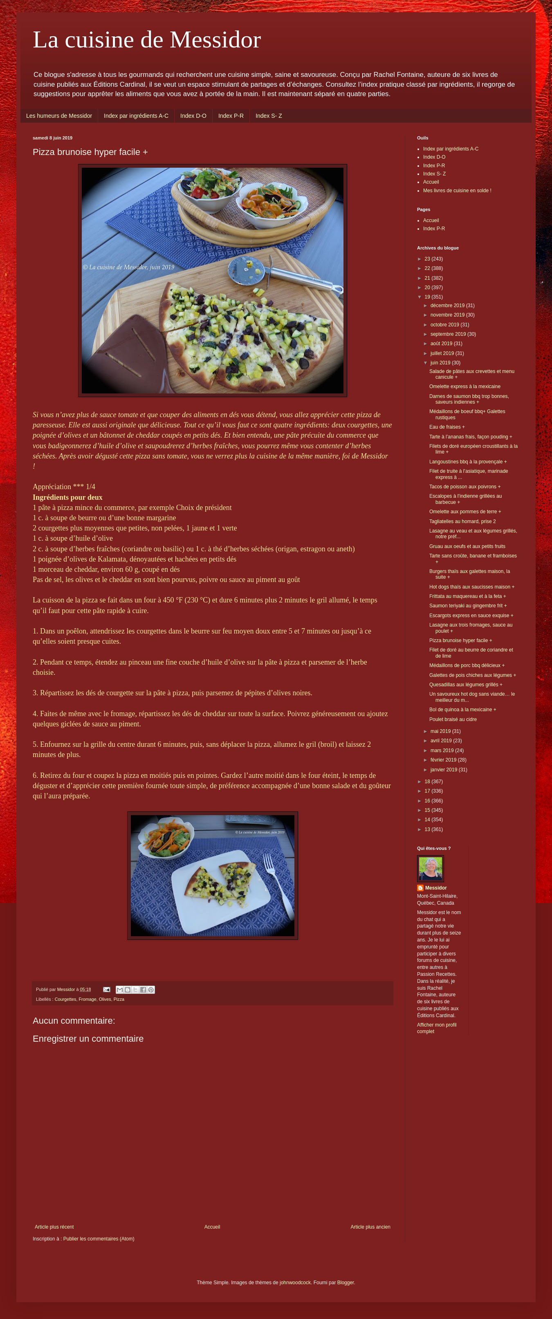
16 (428, 801)
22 (428, 268)
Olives (105, 999)
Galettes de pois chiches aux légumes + (472, 675)
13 (428, 829)
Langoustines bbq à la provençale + (468, 462)
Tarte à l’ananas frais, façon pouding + (470, 437)
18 (428, 781)
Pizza (119, 999)
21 (428, 278)
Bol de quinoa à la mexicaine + (462, 709)
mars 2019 (443, 750)
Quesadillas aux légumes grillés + (466, 685)
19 (428, 297)
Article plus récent (54, 1227)
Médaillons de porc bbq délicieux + (467, 665)
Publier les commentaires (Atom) (99, 1239)
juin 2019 (441, 363)
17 (428, 791)
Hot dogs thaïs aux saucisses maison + (471, 587)
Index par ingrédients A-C (136, 115)
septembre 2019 (449, 334)
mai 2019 (441, 731)
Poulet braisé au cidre (453, 719)
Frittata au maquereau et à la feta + (467, 596)
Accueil (212, 1227)
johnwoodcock (295, 1282)
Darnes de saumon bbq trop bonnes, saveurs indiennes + (469, 399)
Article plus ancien (370, 1227)
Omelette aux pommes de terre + (465, 512)
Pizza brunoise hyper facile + (460, 640)
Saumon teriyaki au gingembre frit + (468, 606)
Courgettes (65, 999)
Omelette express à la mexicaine (464, 386)
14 (428, 819)
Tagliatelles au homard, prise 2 (462, 521)
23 (428, 259)
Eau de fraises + (447, 427)
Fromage (87, 999)
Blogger (345, 1282)
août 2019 (442, 343)
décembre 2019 (448, 305)
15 (428, 810)
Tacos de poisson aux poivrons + (464, 487)
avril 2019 (442, 741)
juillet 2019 (443, 353)
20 (428, 287)
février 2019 (444, 760)
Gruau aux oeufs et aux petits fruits (467, 546)
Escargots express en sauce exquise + (471, 615)
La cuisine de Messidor (147, 39)
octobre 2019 (445, 325)
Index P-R (231, 115)
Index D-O (193, 115)
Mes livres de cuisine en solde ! (457, 190)
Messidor (436, 888)
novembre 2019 (448, 315)
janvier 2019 (445, 770)
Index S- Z (269, 115)
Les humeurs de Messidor (59, 115)
